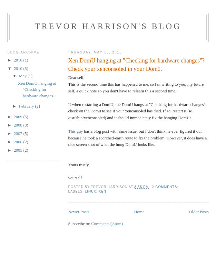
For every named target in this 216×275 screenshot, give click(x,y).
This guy (75, 131)
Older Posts (199, 211)
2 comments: (166, 187)
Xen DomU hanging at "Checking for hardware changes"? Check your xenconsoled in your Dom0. (136, 64)
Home (139, 211)
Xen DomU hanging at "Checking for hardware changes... (37, 89)
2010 (18, 68)
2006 (18, 141)
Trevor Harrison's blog (108, 26)
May (23, 75)
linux (90, 191)
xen (102, 191)
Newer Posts (78, 211)
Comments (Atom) (107, 223)
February (27, 106)
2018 (18, 60)
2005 (18, 150)
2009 (18, 116)
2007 (18, 133)
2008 (18, 125)
